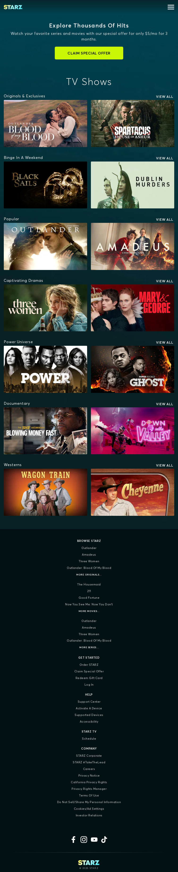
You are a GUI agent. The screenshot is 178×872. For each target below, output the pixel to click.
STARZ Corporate (89, 755)
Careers (89, 769)
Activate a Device (89, 708)
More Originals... (89, 574)
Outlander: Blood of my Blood (89, 568)
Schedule (89, 738)
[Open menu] (171, 7)
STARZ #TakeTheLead (89, 762)
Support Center (89, 701)
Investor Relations (89, 815)
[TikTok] (104, 839)
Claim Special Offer (89, 671)
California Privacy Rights (89, 782)
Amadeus (89, 554)
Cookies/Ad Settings (89, 808)
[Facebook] (73, 839)
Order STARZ (89, 664)
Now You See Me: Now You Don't (89, 604)
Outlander (89, 548)
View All (164, 96)
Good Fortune (89, 597)
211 (89, 591)
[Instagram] (84, 839)
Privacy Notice (89, 775)
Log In (89, 684)
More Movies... (89, 611)
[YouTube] (94, 839)
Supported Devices (89, 715)
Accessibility (89, 721)
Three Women (89, 561)
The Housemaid (89, 584)
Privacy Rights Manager (89, 789)
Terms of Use (89, 795)
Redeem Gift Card (89, 678)
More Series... (89, 647)
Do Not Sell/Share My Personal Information (89, 802)
